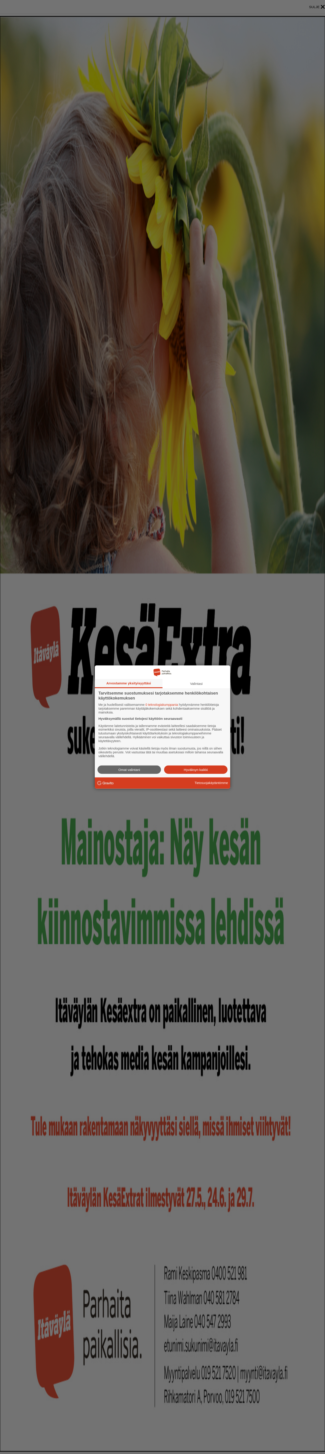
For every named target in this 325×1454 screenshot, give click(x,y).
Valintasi (196, 684)
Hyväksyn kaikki (196, 769)
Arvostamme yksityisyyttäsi (128, 683)
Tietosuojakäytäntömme (211, 783)
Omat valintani (129, 769)
